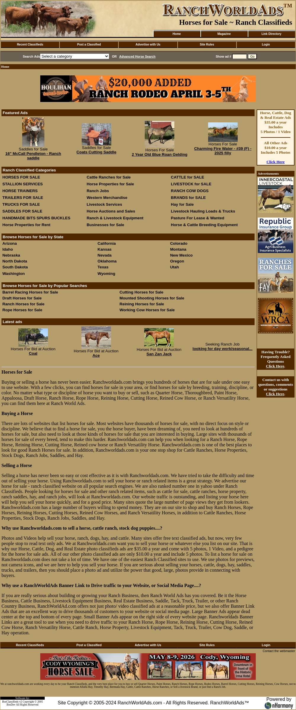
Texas (103, 267)
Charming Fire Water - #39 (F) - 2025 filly (223, 150)
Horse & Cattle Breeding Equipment (204, 225)
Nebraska (11, 255)
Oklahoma (107, 261)
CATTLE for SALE (187, 177)
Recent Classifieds (30, 44)
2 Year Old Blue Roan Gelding (159, 154)
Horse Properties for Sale (110, 184)
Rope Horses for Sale (22, 310)
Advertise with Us (148, 44)
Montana (178, 249)
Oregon (177, 261)
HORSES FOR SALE (21, 177)
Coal (33, 353)
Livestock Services (104, 204)
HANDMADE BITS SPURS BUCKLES (36, 218)
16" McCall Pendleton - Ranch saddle (33, 155)
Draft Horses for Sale (22, 298)
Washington (13, 273)
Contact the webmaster (279, 651)
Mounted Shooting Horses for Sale (152, 298)
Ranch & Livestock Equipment (115, 218)
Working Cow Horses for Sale (147, 310)
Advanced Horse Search (137, 56)
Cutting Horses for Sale (141, 292)
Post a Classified (89, 44)
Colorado (179, 243)
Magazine (224, 33)
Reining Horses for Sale (142, 304)
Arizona (9, 243)
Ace (95, 355)
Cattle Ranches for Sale (109, 177)
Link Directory (271, 33)
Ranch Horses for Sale (23, 304)
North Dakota (14, 261)
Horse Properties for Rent (26, 225)
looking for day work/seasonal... (222, 348)
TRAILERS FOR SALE (22, 197)
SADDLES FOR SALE (22, 211)
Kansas (105, 249)
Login (266, 44)
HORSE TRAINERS (20, 191)
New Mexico (181, 255)
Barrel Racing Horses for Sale (30, 292)
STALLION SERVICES (22, 184)
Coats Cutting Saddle (96, 152)
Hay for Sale (183, 204)
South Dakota (15, 267)
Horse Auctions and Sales (111, 211)
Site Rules (207, 44)
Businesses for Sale (105, 225)
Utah (174, 267)
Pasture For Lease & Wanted (197, 218)
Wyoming (106, 273)
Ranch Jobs (98, 191)
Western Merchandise (107, 197)
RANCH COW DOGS (189, 191)
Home (177, 33)
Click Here (275, 162)
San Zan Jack (159, 354)
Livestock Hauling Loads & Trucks (203, 211)
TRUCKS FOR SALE (21, 204)
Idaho (7, 249)
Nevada (105, 255)
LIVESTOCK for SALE (191, 184)
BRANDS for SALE (188, 197)
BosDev (11, 704)
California (107, 243)
